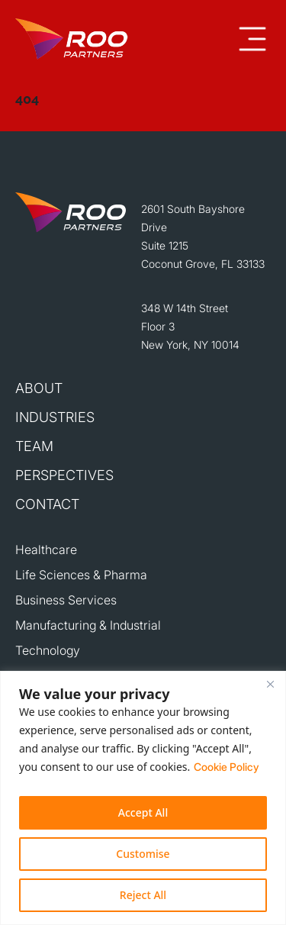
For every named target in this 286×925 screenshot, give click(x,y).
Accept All (143, 812)
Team (34, 446)
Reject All (143, 895)
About (39, 388)
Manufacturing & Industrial (88, 625)
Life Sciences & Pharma (81, 574)
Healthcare (46, 549)
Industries (55, 417)
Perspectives (64, 475)
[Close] (270, 684)
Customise (142, 853)
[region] (143, 798)
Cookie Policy (226, 766)
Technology (47, 650)
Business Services (66, 600)
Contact (47, 504)
